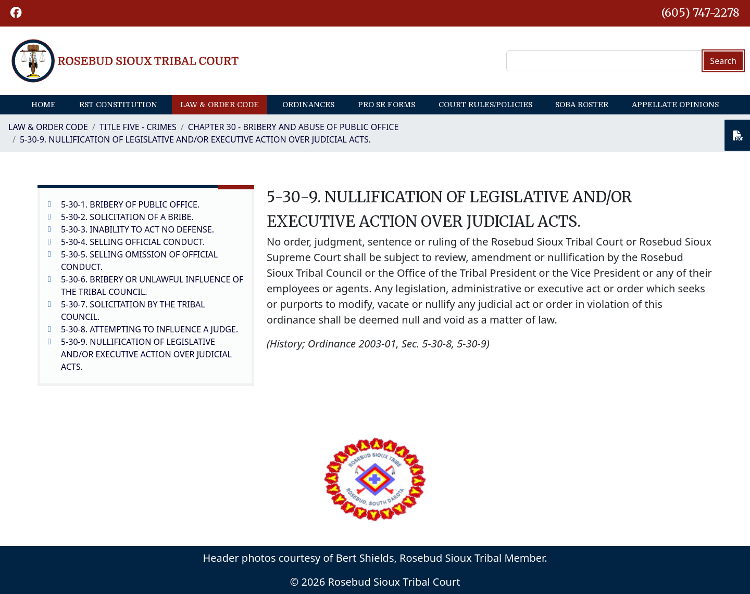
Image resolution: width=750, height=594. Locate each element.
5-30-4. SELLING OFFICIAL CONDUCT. (133, 242)
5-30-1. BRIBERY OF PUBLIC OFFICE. (130, 204)
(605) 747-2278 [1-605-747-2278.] (700, 13)
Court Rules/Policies (485, 104)
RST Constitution (118, 104)
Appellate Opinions (675, 104)
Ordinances (308, 104)
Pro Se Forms (386, 104)
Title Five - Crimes (138, 127)
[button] (16, 13)
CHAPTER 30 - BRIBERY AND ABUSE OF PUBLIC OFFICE (293, 127)
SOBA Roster (581, 104)
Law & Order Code (219, 104)
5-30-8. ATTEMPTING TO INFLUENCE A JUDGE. (149, 329)
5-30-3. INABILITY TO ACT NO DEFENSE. (137, 229)
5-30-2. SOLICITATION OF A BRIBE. (127, 217)
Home (43, 104)
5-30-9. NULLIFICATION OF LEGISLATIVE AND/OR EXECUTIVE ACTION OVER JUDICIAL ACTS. (195, 139)
